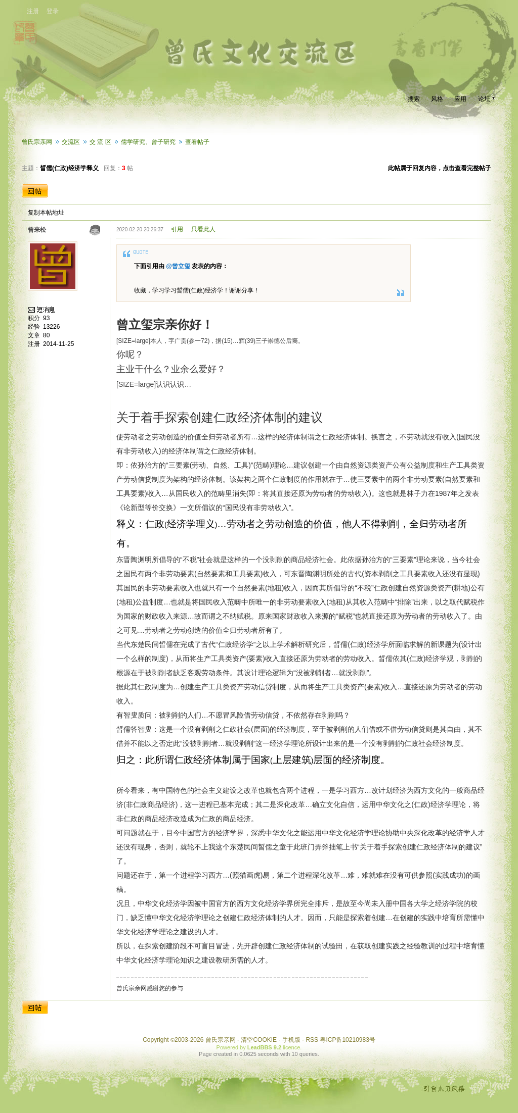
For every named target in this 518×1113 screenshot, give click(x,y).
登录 (53, 11)
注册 (33, 11)
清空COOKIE (259, 1039)
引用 (177, 229)
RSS (312, 1039)
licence (291, 1047)
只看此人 (203, 229)
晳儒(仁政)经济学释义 (69, 168)
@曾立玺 (178, 266)
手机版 (291, 1039)
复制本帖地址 (46, 212)
